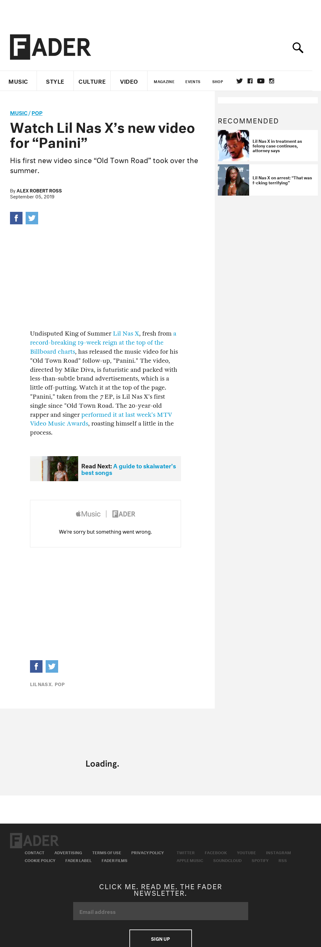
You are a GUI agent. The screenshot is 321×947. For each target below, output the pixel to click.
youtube (265, 80)
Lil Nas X (126, 333)
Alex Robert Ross (39, 190)
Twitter (244, 80)
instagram (275, 80)
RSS (282, 860)
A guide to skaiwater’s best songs (128, 468)
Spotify (260, 860)
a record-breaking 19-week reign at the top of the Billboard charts (103, 342)
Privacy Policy (147, 852)
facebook (254, 80)
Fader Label (78, 860)
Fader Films (115, 860)
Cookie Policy (40, 860)
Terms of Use (106, 852)
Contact (34, 852)
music (19, 112)
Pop (37, 112)
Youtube (246, 852)
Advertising (68, 852)
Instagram (278, 852)
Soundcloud (227, 860)
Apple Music (190, 860)
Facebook (216, 852)
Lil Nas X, (41, 683)
